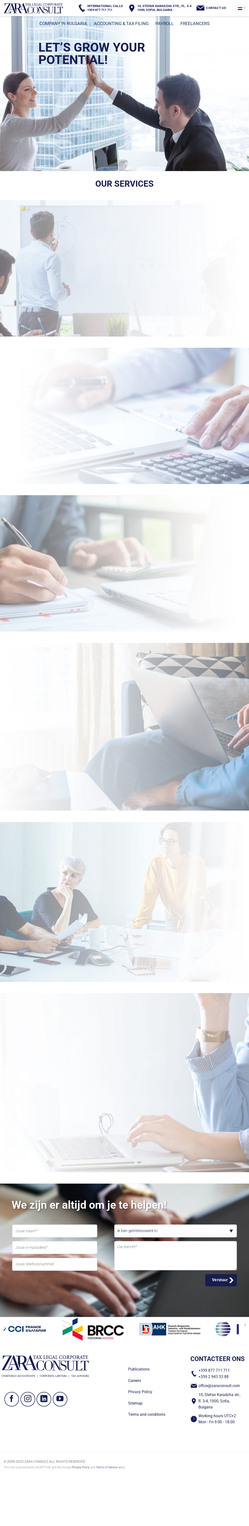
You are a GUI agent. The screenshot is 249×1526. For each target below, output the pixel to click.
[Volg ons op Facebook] (11, 1399)
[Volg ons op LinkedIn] (43, 1399)
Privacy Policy (81, 1467)
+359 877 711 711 (214, 1370)
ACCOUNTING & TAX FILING (121, 23)
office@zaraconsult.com (219, 1385)
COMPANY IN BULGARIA (63, 23)
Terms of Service (106, 1467)
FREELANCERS (195, 23)
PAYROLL (164, 23)
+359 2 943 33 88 (213, 1376)
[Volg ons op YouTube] (60, 1399)
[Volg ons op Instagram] (27, 1399)
